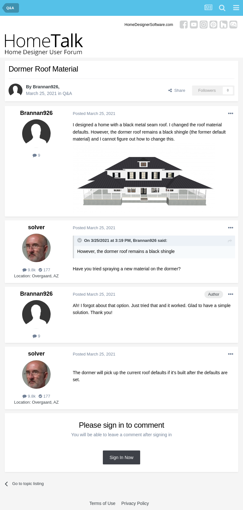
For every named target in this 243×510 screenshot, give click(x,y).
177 (44, 270)
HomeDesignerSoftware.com (149, 24)
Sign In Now (121, 457)
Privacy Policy (135, 503)
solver (36, 227)
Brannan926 (45, 86)
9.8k (28, 270)
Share (176, 90)
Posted (94, 113)
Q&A (67, 93)
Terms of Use (102, 503)
